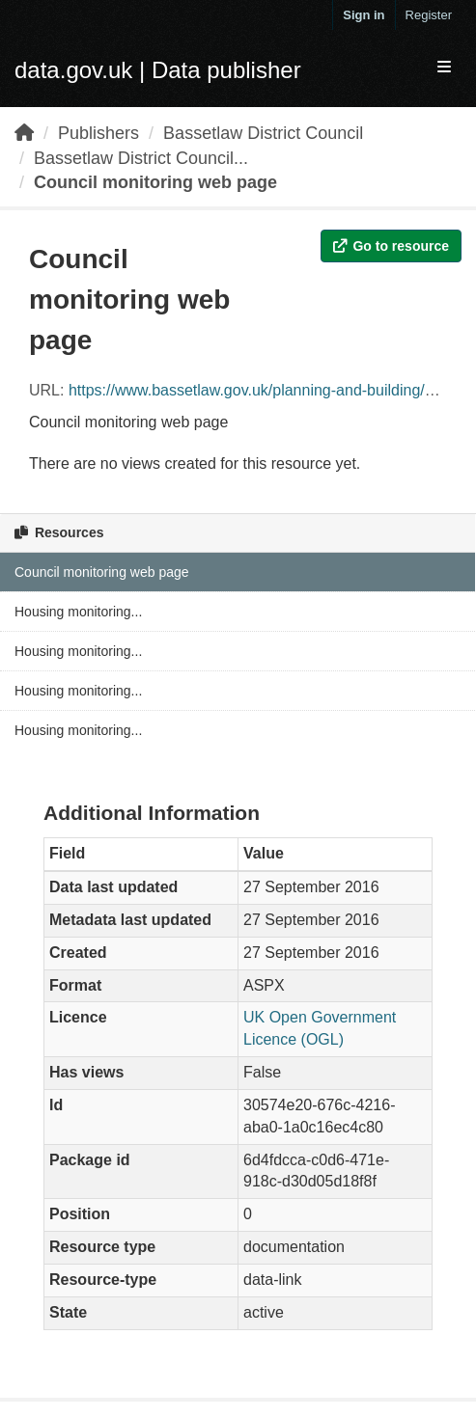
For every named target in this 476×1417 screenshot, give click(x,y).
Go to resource (391, 246)
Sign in (363, 15)
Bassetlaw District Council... (141, 158)
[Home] (24, 133)
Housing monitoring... (78, 611)
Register (429, 15)
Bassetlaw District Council (263, 133)
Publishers (98, 133)
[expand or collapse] (444, 68)
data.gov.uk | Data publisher (157, 70)
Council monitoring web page (155, 182)
